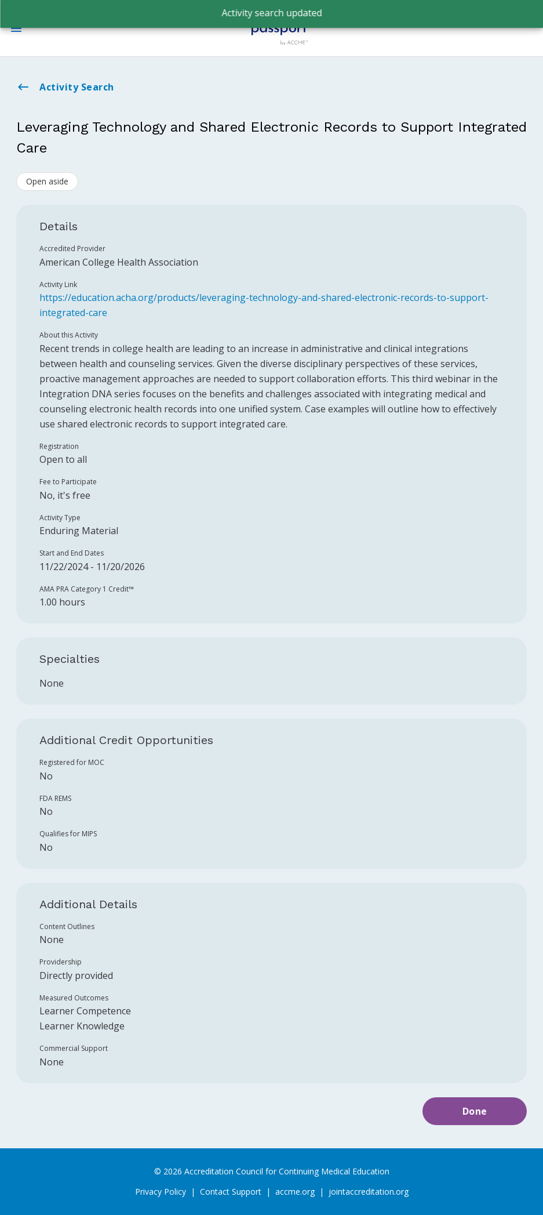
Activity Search (65, 87)
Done (474, 1111)
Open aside (47, 181)
